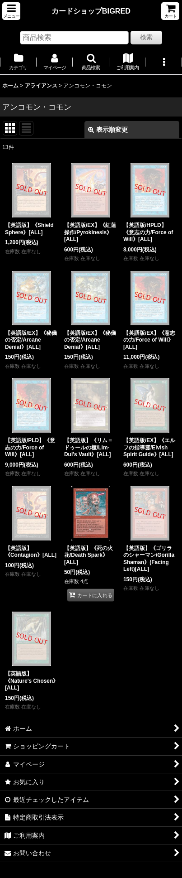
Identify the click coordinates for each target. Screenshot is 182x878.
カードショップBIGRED (91, 11)
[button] (11, 11)
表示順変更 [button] (108, 129)
